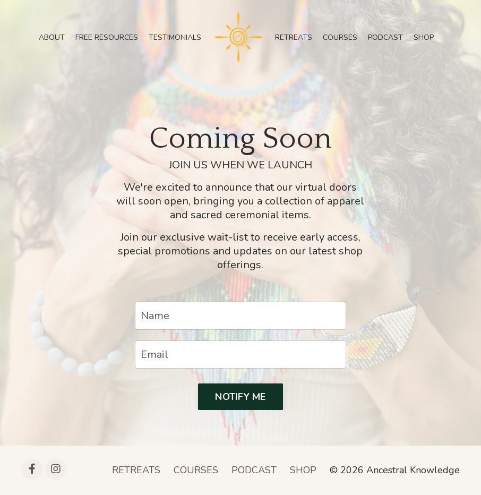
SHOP (424, 37)
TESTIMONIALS (175, 37)
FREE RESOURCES (106, 37)
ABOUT (52, 37)
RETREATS (293, 37)
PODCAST (385, 37)
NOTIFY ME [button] (240, 396)
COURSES (340, 37)
